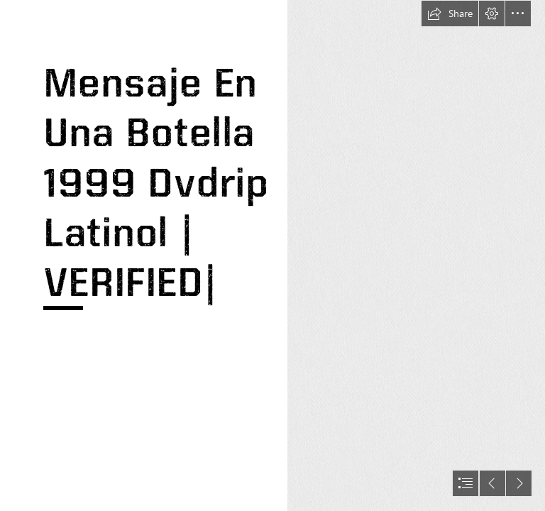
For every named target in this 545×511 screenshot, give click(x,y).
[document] (272, 255)
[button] (450, 13)
